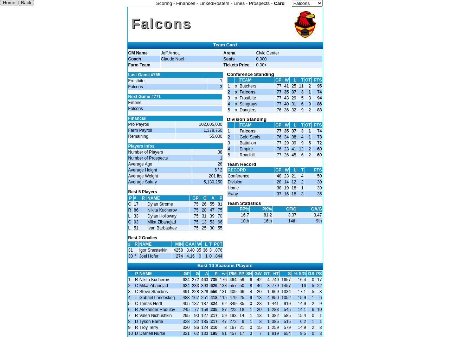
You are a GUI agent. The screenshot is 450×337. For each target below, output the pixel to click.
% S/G (300, 273)
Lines (239, 3)
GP (195, 198)
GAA (190, 244)
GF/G (291, 209)
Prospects (259, 3)
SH (249, 273)
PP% (244, 209)
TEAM (246, 80)
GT (267, 273)
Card (279, 3)
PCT (218, 244)
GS (311, 273)
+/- (224, 273)
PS (319, 273)
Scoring (164, 3)
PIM (233, 273)
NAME (146, 273)
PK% (267, 209)
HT (276, 273)
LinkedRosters (214, 3)
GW (258, 273)
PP (241, 273)
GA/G (316, 209)
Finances (185, 3)
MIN (179, 244)
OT (308, 80)
